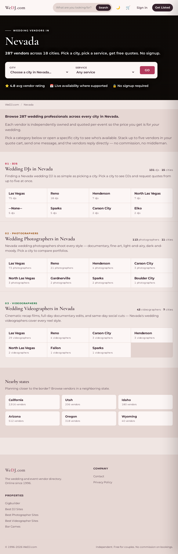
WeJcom (15, 7)
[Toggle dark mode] (118, 7)
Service (81, 67)
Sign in (142, 8)
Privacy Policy (102, 482)
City (13, 67)
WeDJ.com (12, 104)
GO (147, 70)
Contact (98, 476)
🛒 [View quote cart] (128, 7)
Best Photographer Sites (21, 514)
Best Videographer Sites (21, 520)
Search (103, 7)
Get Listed (162, 7)
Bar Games (12, 526)
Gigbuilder (12, 503)
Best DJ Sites (14, 509)
